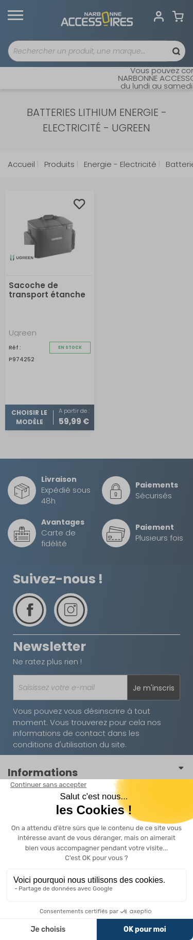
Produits (58, 164)
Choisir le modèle (29, 417)
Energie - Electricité (119, 164)
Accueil (21, 164)
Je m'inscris (153, 688)
